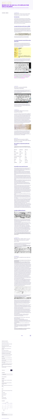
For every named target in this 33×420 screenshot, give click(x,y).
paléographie (15, 157)
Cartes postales (3, 392)
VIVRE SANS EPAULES (4, 398)
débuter (15, 151)
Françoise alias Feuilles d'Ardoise (5, 346)
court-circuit (26, 162)
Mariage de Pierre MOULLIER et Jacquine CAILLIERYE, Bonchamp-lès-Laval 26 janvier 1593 (22, 240)
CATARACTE (3, 378)
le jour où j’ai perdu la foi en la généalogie (8, 354)
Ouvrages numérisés (4, 397)
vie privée (26, 159)
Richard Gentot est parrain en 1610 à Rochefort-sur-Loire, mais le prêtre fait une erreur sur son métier (22, 140)
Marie (2, 366)
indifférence (15, 162)
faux (20, 157)
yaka (25, 151)
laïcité (20, 162)
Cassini (20, 151)
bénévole (15, 159)
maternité (15, 154)
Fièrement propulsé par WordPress (5, 418)
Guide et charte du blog (6, 342)
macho (25, 154)
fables (20, 154)
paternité (26, 157)
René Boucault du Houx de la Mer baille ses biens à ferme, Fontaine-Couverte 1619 (7, 365)
